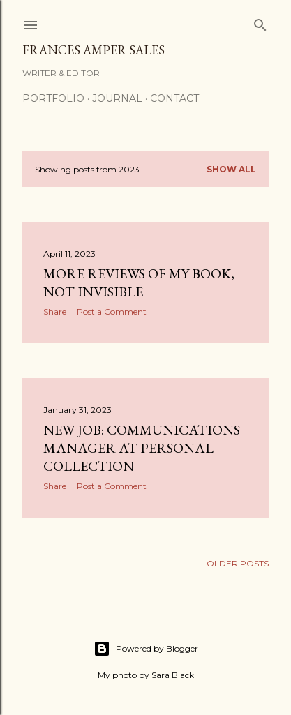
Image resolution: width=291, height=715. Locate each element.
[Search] (260, 22)
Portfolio (53, 98)
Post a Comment (112, 311)
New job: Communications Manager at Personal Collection (141, 448)
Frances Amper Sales (93, 50)
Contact (174, 98)
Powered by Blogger (146, 648)
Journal (117, 98)
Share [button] (54, 311)
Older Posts (238, 563)
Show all (231, 169)
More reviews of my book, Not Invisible (138, 282)
